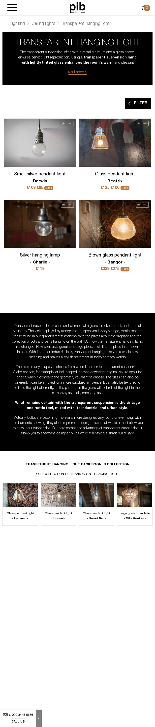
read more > (77, 72)
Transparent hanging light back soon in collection (77, 464)
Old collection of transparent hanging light (77, 474)
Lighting (17, 24)
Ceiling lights (43, 24)
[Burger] (12, 7)
